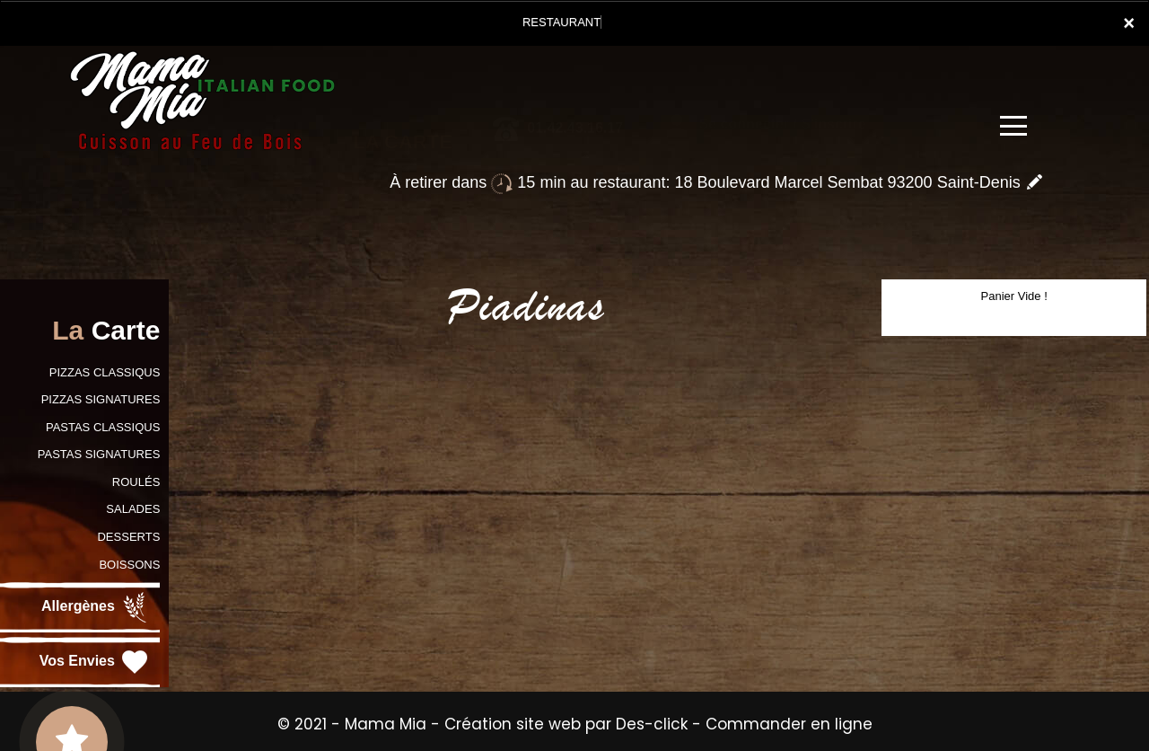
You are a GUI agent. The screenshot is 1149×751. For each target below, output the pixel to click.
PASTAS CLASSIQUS (103, 427)
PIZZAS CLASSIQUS (105, 372)
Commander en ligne (789, 724)
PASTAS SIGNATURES (99, 454)
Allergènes (96, 607)
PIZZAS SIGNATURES (101, 399)
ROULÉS (136, 482)
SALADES (133, 509)
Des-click (652, 724)
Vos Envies (95, 662)
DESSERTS (128, 536)
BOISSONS (129, 564)
